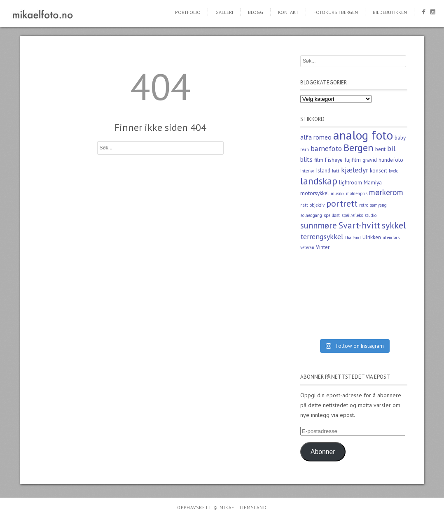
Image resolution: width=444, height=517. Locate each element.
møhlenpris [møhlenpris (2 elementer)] (356, 193)
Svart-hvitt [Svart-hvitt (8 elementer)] (359, 225)
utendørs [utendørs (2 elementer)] (391, 237)
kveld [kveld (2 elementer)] (394, 171)
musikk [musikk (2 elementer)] (337, 193)
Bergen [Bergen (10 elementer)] (359, 147)
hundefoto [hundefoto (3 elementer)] (391, 159)
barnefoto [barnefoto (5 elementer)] (326, 148)
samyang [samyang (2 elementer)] (378, 205)
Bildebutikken (390, 12)
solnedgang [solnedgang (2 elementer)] (311, 215)
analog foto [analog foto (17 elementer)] (363, 135)
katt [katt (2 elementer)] (335, 171)
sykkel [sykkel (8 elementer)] (394, 225)
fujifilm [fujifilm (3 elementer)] (352, 159)
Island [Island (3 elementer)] (323, 170)
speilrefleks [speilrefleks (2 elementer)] (352, 215)
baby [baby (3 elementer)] (400, 137)
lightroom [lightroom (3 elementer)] (350, 182)
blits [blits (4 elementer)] (306, 159)
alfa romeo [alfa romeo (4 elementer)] (316, 137)
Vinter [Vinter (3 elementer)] (322, 247)
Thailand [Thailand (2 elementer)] (353, 237)
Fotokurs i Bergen (335, 12)
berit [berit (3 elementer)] (380, 149)
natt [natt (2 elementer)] (304, 205)
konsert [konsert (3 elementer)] (378, 170)
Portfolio (188, 12)
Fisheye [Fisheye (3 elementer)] (334, 159)
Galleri (224, 12)
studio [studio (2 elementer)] (370, 215)
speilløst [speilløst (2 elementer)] (332, 215)
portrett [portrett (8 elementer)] (342, 203)
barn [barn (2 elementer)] (304, 149)
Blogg (255, 12)
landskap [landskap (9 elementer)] (318, 181)
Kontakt (288, 12)
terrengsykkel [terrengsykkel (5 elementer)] (321, 236)
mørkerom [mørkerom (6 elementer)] (386, 192)
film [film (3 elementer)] (318, 159)
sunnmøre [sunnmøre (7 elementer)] (318, 225)
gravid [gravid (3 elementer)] (369, 159)
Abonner (323, 451)
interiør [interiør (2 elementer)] (307, 171)
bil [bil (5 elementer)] (391, 148)
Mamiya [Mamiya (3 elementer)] (373, 182)
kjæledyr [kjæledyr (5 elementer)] (354, 170)
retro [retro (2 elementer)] (363, 205)
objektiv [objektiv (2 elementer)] (317, 205)
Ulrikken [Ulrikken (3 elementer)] (371, 237)
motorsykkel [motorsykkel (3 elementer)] (314, 193)
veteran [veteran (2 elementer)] (307, 247)
